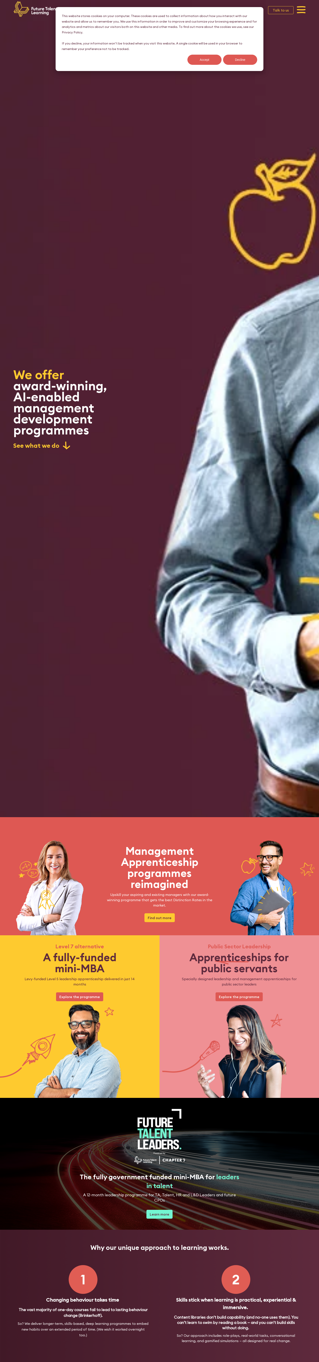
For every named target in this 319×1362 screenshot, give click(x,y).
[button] (301, 10)
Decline (240, 59)
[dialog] (159, 39)
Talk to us (281, 10)
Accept (204, 59)
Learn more (159, 1214)
